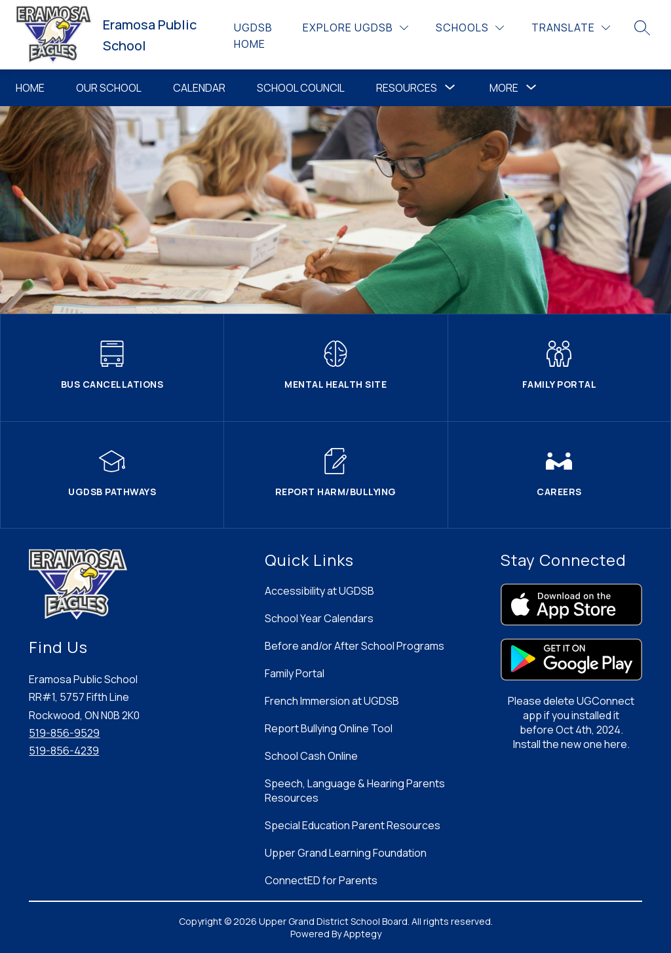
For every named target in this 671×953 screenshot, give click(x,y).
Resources (406, 88)
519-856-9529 (64, 733)
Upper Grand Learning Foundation (346, 853)
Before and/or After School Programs (354, 646)
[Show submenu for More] (503, 88)
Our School (109, 88)
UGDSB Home (253, 35)
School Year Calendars (319, 618)
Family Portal (294, 673)
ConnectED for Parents (321, 880)
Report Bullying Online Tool (329, 728)
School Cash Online (311, 756)
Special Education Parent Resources (352, 825)
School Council (301, 88)
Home (30, 88)
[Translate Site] (570, 28)
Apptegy (362, 933)
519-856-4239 (64, 750)
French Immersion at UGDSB (332, 701)
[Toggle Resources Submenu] (450, 88)
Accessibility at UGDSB (319, 591)
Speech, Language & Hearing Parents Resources (355, 790)
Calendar (199, 88)
